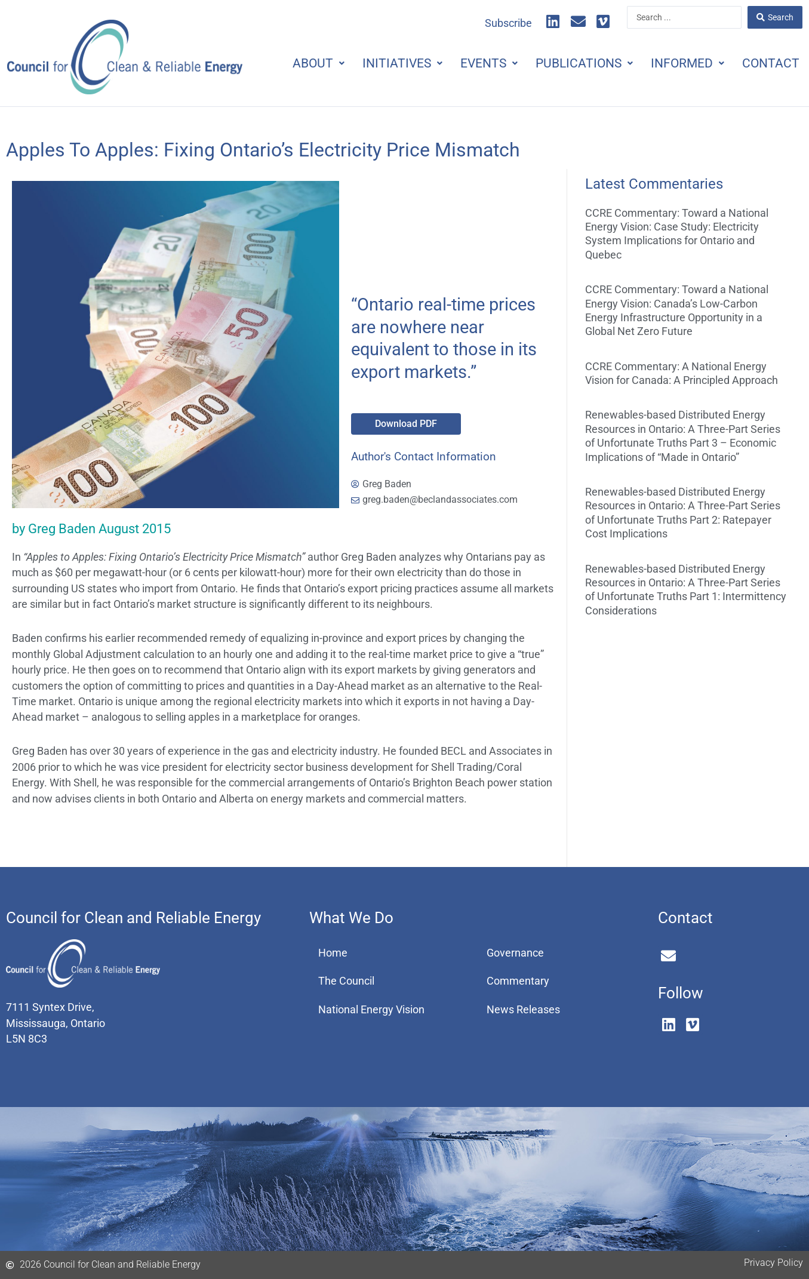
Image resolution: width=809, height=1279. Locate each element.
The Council (346, 981)
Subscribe (508, 23)
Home (332, 953)
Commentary (518, 981)
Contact (770, 63)
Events (489, 63)
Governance (515, 953)
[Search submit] (775, 17)
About (318, 63)
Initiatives (402, 63)
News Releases (523, 1010)
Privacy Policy (773, 1262)
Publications (584, 63)
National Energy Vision (371, 1010)
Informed (687, 63)
